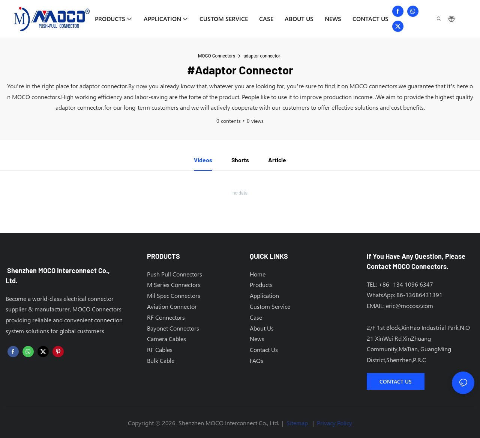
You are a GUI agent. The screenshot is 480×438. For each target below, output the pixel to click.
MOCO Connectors (216, 56)
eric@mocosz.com (409, 306)
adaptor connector (261, 56)
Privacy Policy (334, 423)
